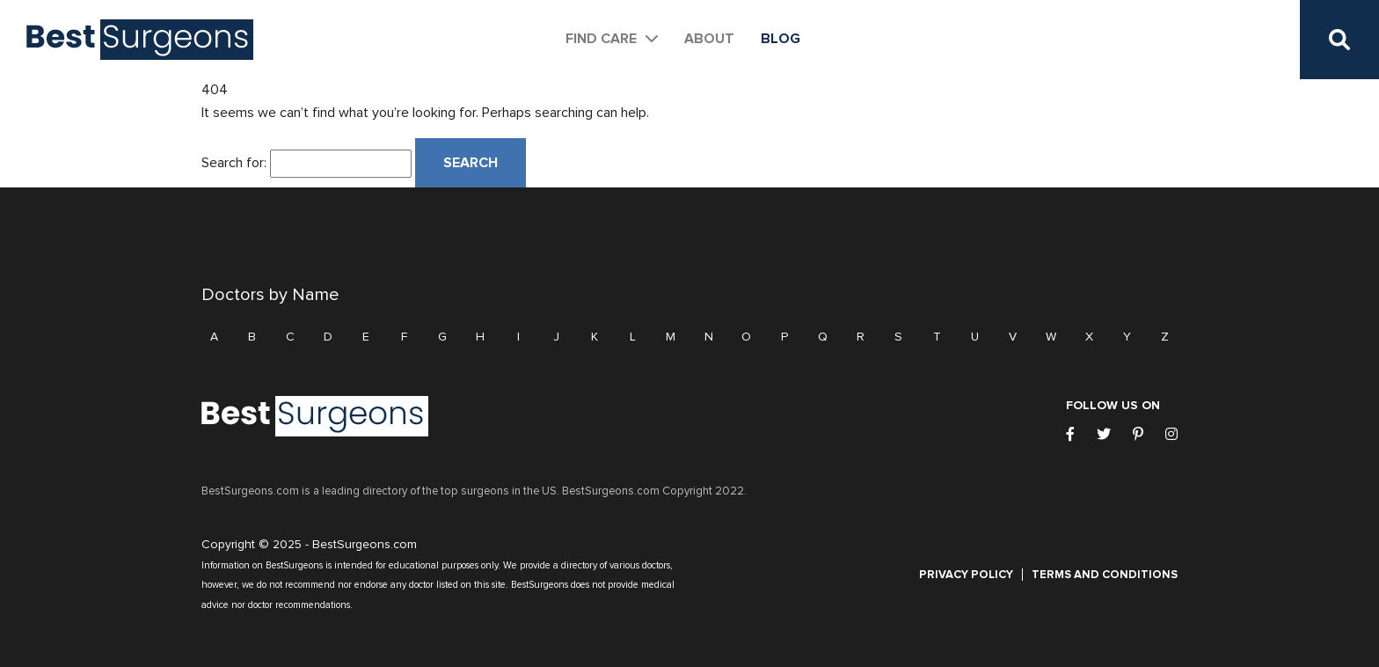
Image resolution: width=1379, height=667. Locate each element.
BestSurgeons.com (364, 545)
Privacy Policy (966, 575)
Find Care (601, 39)
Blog (780, 39)
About (709, 39)
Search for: (233, 163)
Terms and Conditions (1105, 575)
